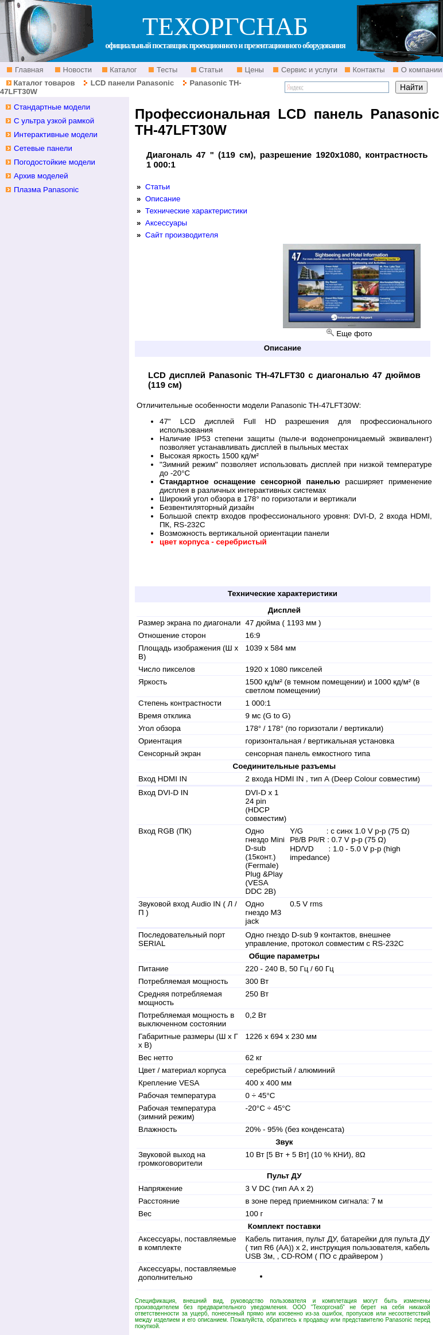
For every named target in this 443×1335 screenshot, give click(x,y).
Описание (162, 198)
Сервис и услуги (308, 69)
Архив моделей (41, 176)
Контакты (368, 69)
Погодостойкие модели (54, 162)
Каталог (122, 69)
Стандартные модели (52, 107)
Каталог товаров (44, 83)
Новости (76, 69)
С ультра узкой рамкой (54, 120)
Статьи (210, 69)
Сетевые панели (43, 148)
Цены (253, 69)
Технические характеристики (196, 211)
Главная (28, 69)
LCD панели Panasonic (132, 83)
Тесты (165, 69)
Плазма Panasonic (46, 189)
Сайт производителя (181, 235)
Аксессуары (166, 223)
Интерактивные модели (56, 134)
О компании (420, 69)
